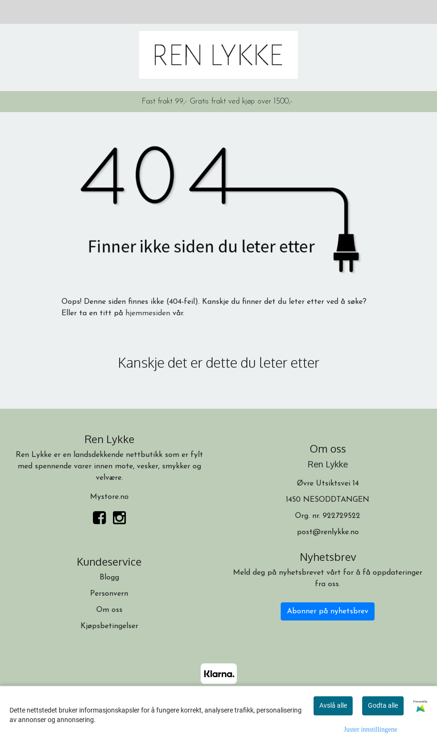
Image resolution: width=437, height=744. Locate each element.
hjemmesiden (147, 313)
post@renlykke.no (328, 532)
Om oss (109, 610)
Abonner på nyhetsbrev (327, 611)
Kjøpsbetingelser (109, 626)
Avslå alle (333, 705)
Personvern (109, 594)
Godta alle (383, 705)
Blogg (109, 577)
